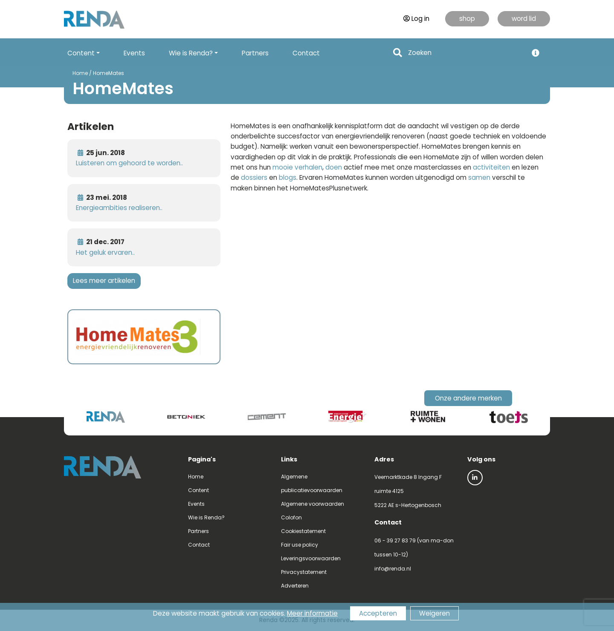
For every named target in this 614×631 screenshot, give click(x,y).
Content (198, 490)
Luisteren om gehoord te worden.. (129, 162)
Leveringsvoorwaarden (311, 558)
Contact (306, 53)
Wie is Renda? (206, 517)
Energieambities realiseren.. (119, 207)
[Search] (465, 53)
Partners (255, 53)
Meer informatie (312, 613)
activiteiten (491, 167)
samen (479, 177)
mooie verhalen (297, 167)
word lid (524, 18)
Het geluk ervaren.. (105, 252)
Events (134, 53)
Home (80, 73)
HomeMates (108, 73)
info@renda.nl (392, 568)
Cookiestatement (303, 531)
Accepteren (378, 613)
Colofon (291, 517)
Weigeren (434, 613)
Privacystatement (304, 572)
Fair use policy (299, 544)
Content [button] (81, 53)
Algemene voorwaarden (312, 503)
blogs (287, 177)
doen (333, 167)
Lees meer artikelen (104, 280)
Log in (416, 18)
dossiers (254, 177)
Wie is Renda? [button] (191, 53)
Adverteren (295, 585)
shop (467, 18)
